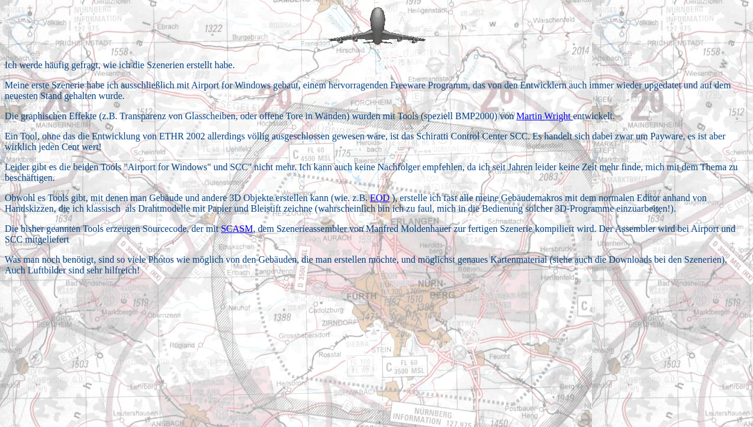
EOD (380, 198)
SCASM (237, 229)
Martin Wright (544, 116)
